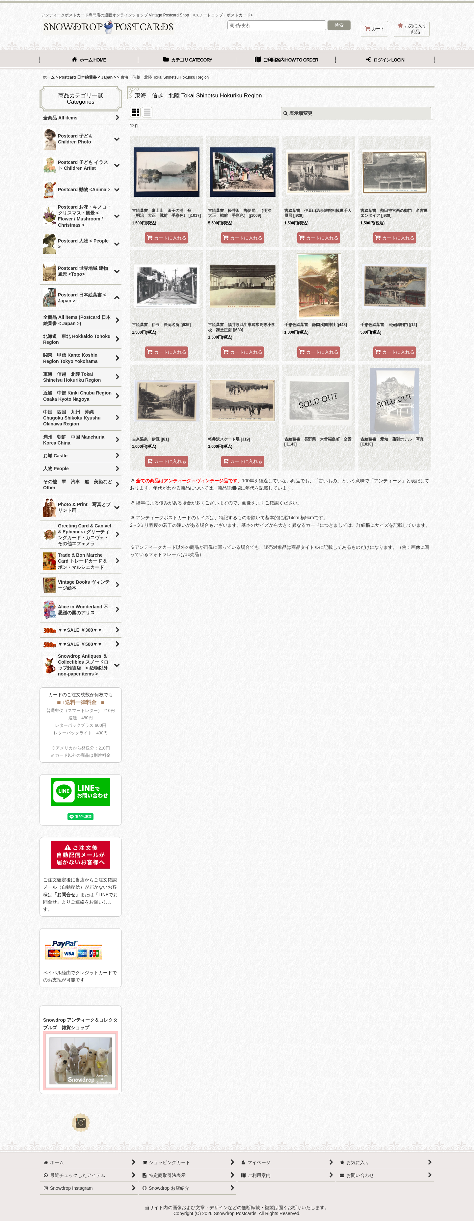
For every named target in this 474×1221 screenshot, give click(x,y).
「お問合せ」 (66, 894)
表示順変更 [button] (297, 113)
